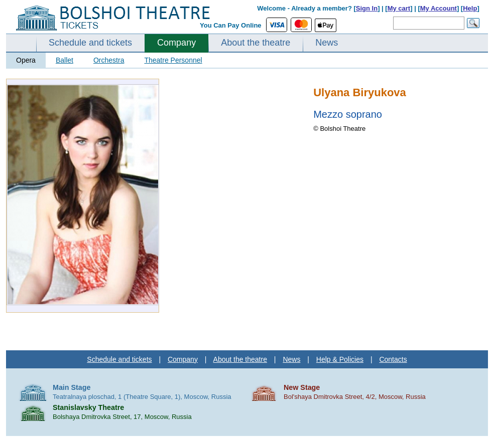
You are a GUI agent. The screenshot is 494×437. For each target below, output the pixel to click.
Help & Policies (339, 359)
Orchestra (108, 60)
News (326, 43)
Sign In (367, 8)
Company (176, 43)
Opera (26, 60)
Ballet (64, 60)
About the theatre (255, 43)
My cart (399, 8)
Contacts (393, 359)
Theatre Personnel (173, 60)
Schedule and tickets (90, 43)
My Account (438, 8)
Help (470, 8)
